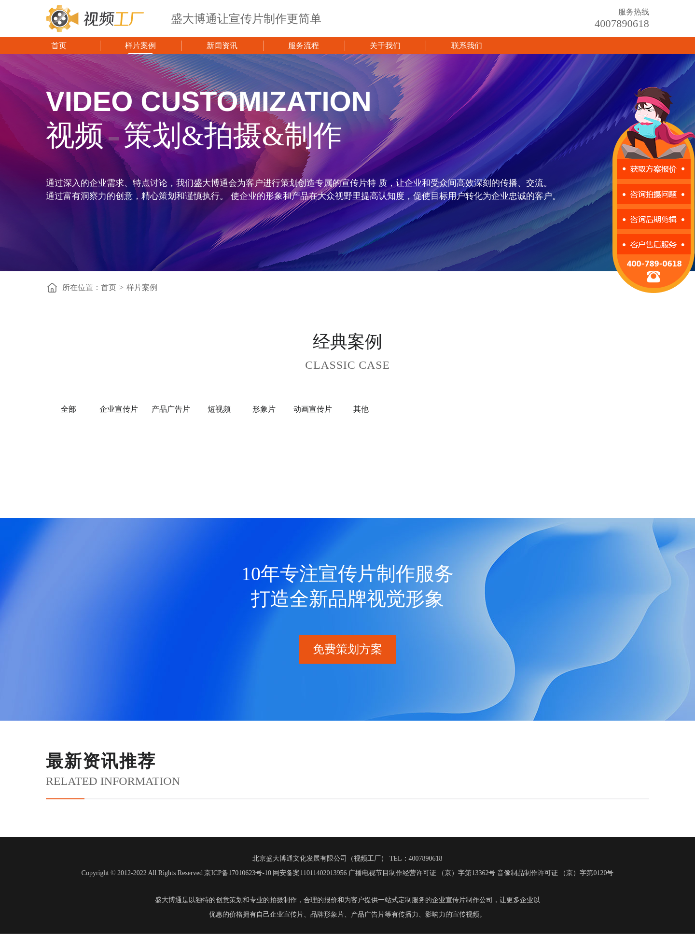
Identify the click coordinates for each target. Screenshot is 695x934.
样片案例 (140, 46)
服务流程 (303, 46)
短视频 (219, 409)
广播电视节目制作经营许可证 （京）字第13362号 (422, 873)
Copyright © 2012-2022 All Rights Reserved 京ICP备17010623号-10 (176, 873)
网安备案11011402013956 (310, 873)
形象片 (264, 409)
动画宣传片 (312, 409)
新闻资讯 (222, 46)
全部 (68, 409)
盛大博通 (168, 900)
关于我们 (385, 46)
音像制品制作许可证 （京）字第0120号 (555, 873)
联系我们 (466, 46)
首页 (59, 46)
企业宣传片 (118, 409)
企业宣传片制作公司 (462, 900)
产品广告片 (171, 409)
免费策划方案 (347, 649)
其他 (361, 409)
